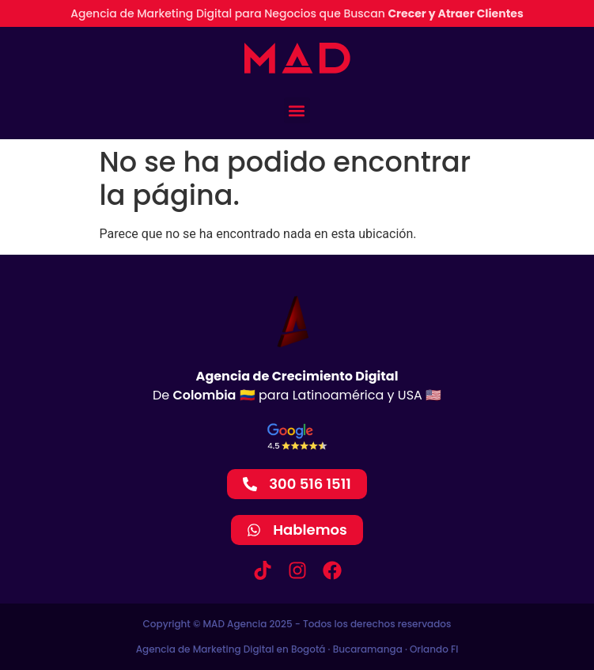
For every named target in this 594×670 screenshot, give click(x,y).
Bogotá (308, 649)
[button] (297, 110)
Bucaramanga (368, 649)
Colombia (204, 395)
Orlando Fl (434, 649)
